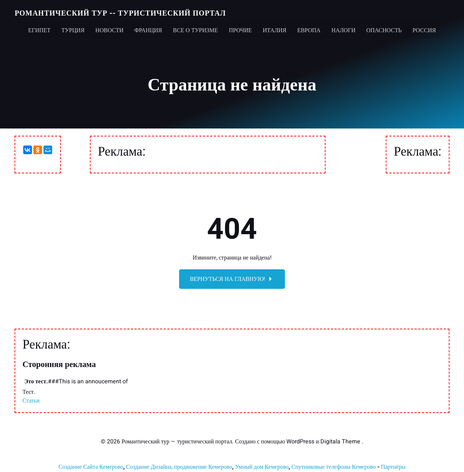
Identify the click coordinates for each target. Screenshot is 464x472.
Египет (39, 29)
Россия (424, 29)
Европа (308, 29)
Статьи (31, 401)
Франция (148, 29)
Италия (274, 29)
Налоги (343, 29)
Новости (109, 29)
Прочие (240, 29)
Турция (72, 29)
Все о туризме (195, 29)
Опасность (383, 29)
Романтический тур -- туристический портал (119, 12)
